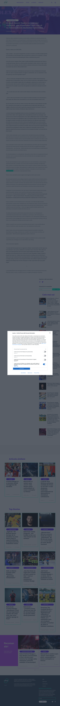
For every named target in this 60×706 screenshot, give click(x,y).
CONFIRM (21, 368)
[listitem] (30, 349)
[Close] (50, 333)
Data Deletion (23, 372)
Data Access (30, 372)
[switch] (44, 352)
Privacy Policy (36, 372)
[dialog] (30, 353)
